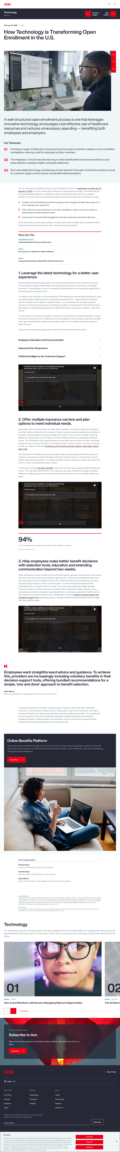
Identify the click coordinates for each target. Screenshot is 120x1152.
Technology (10, 12)
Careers (7, 1099)
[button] (16, 760)
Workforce (59, 1107)
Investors (7, 1103)
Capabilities (34, 1095)
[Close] (117, 1141)
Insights (33, 1103)
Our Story (8, 1095)
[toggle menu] (115, 4)
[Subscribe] (18, 1051)
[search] (109, 4)
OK (60, 407)
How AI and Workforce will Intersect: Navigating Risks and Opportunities (43, 1002)
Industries (33, 1099)
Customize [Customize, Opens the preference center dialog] (89, 1137)
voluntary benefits (45, 468)
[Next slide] (13, 1011)
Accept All (89, 1147)
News (6, 1107)
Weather (58, 1103)
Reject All (89, 1142)
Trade (57, 1095)
